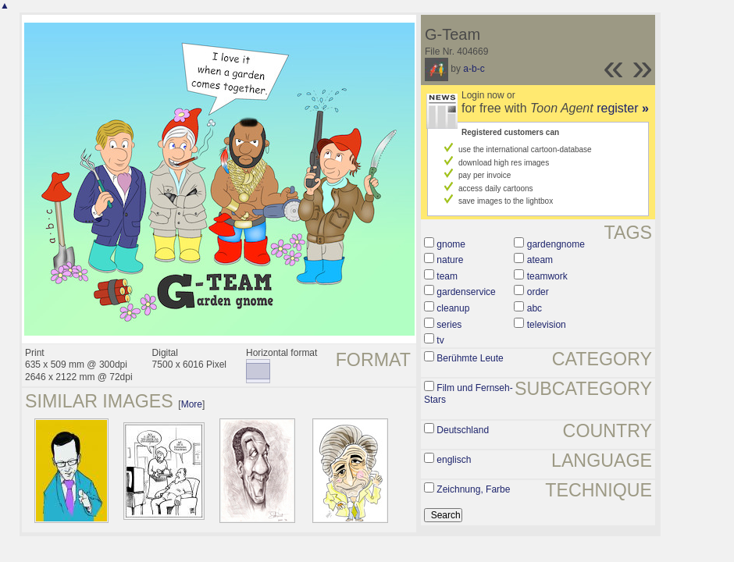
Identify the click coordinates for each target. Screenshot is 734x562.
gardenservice (465, 291)
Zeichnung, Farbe (473, 489)
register (623, 108)
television (546, 324)
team (447, 276)
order (538, 291)
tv (440, 340)
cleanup (452, 308)
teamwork (547, 276)
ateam (540, 259)
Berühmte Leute (469, 358)
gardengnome (556, 244)
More (191, 404)
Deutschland (462, 430)
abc (534, 308)
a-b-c (473, 68)
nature (449, 259)
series (448, 324)
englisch (453, 459)
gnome (450, 244)
